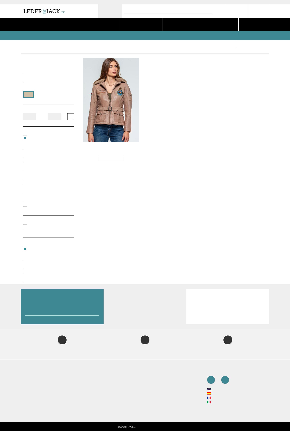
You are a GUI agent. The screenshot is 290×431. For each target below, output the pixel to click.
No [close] (118, 219)
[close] (283, 7)
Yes (171, 219)
